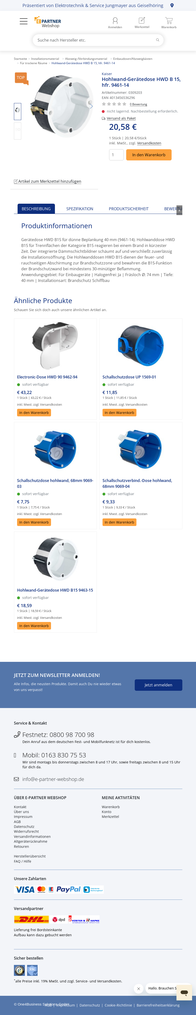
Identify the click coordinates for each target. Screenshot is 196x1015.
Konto (106, 811)
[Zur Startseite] (45, 22)
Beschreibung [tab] (36, 208)
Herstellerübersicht (30, 856)
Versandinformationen (32, 836)
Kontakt (20, 807)
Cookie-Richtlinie (118, 1005)
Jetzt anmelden (158, 685)
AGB (17, 821)
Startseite (20, 59)
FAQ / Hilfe (22, 861)
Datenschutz (24, 826)
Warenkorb (111, 807)
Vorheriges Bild (31, 106)
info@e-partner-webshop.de (53, 779)
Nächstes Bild (91, 106)
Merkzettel (110, 816)
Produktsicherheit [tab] (129, 208)
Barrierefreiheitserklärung (158, 1005)
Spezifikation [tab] (79, 208)
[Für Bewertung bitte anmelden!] (138, 104)
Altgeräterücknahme (30, 841)
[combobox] (98, 40)
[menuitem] (142, 23)
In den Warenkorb (148, 155)
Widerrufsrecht (26, 831)
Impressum (23, 816)
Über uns (21, 811)
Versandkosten (149, 143)
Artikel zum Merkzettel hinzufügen (47, 181)
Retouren (21, 846)
